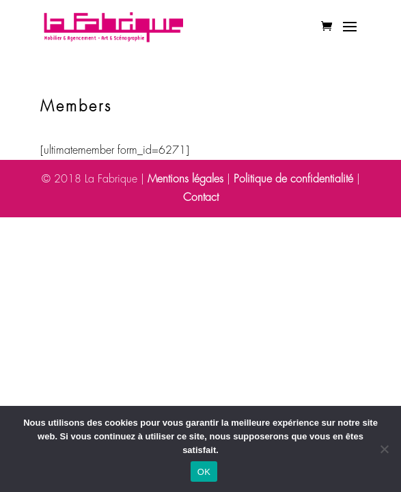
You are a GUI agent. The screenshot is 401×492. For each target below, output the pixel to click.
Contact (201, 197)
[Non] (384, 449)
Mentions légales (185, 179)
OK (203, 472)
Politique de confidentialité (293, 179)
